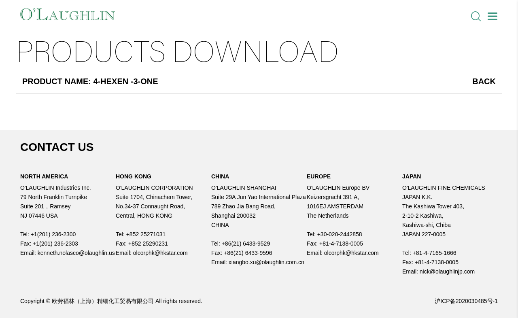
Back (484, 81)
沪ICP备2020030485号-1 (466, 301)
